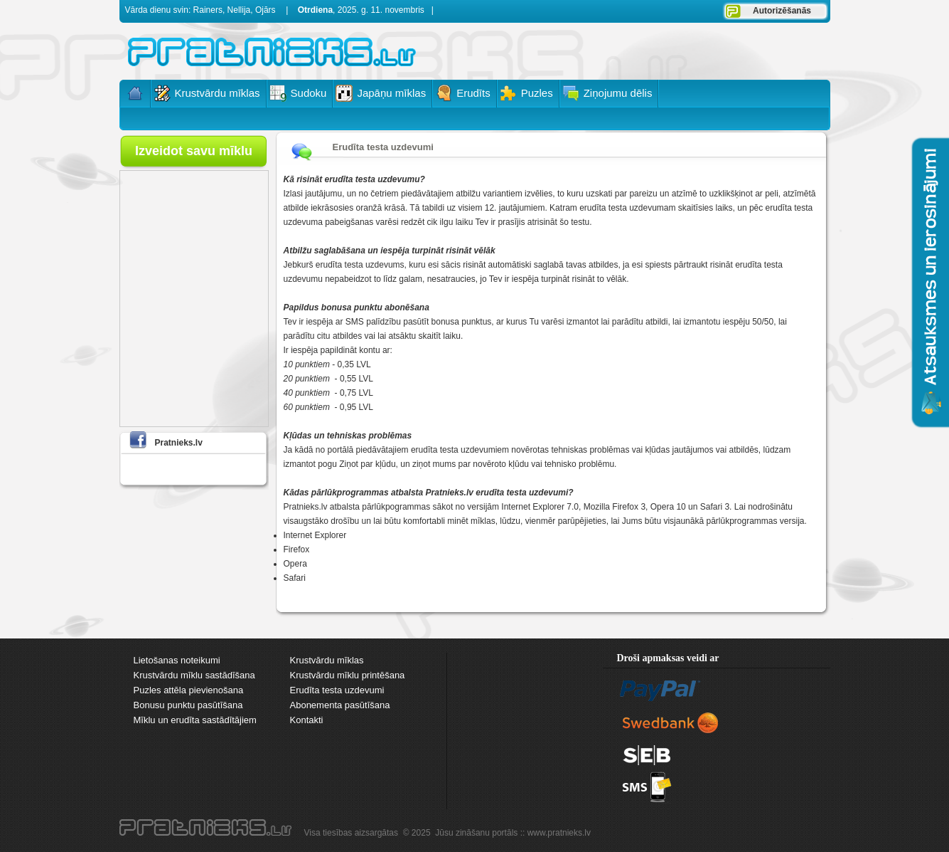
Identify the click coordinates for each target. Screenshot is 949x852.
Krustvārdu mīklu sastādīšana (194, 675)
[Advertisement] (660, 49)
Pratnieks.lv (179, 443)
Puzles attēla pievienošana (189, 690)
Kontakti (306, 720)
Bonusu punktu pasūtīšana (188, 705)
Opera (295, 564)
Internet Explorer (315, 535)
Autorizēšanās (782, 11)
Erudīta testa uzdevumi (337, 690)
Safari (295, 578)
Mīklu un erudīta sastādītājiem (195, 720)
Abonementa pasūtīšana (340, 705)
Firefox (297, 549)
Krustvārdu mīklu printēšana (347, 675)
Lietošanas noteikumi (177, 660)
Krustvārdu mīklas (327, 660)
